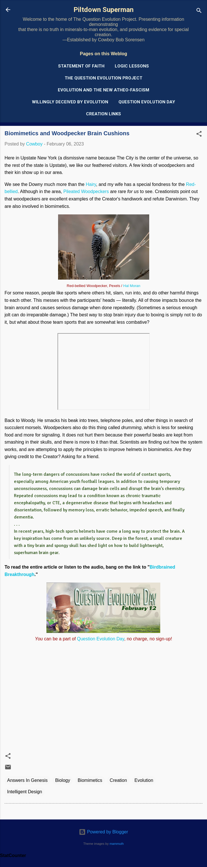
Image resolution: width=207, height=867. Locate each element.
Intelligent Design (24, 791)
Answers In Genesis (27, 780)
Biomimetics (90, 780)
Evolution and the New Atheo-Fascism (103, 90)
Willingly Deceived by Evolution (70, 101)
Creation (118, 780)
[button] (199, 134)
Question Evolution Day (146, 101)
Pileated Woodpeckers (86, 191)
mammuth (117, 843)
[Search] (199, 11)
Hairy (91, 184)
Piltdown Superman (103, 10)
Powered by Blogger (103, 831)
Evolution (143, 780)
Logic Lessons (132, 66)
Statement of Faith (81, 66)
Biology (62, 780)
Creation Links (103, 113)
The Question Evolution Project (103, 78)
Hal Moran (131, 286)
